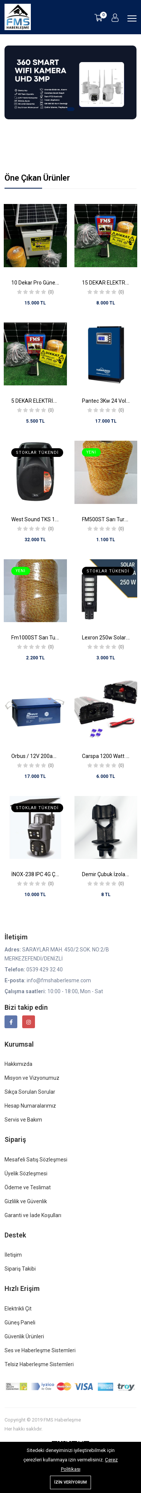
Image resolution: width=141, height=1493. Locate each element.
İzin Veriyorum (70, 1482)
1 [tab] (70, 109)
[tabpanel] (70, 87)
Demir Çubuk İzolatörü (108, 874)
